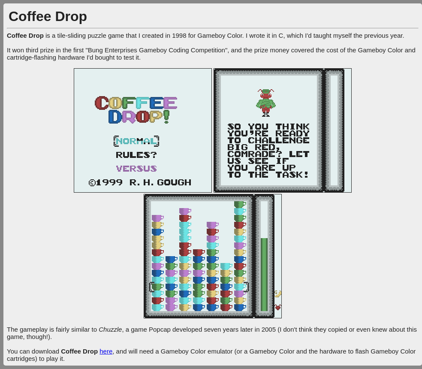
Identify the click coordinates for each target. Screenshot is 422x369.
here (105, 351)
